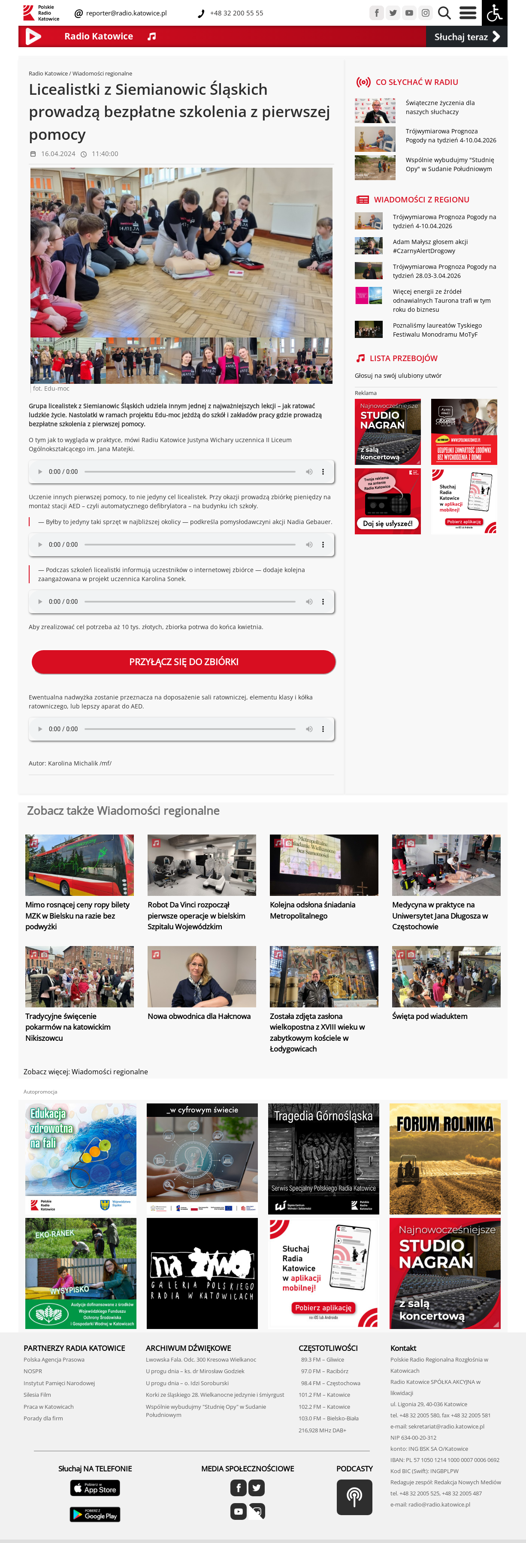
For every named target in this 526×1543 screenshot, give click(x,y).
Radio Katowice (48, 73)
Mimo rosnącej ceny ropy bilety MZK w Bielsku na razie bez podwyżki (77, 915)
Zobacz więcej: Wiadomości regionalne (86, 1071)
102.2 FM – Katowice (324, 1406)
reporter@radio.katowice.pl (126, 13)
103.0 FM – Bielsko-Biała (329, 1418)
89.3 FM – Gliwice (321, 1359)
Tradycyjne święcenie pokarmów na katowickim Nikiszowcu (68, 1027)
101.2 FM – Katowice (324, 1394)
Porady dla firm (43, 1418)
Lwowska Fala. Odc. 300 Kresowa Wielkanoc (201, 1359)
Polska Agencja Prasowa (54, 1359)
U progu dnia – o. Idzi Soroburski (187, 1383)
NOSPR (33, 1371)
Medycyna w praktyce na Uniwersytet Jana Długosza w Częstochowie (440, 915)
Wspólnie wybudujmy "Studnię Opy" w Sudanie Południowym (450, 164)
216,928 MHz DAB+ (322, 1430)
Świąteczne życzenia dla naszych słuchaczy (440, 107)
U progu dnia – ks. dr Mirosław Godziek (195, 1371)
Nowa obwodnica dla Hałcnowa (199, 1016)
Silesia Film (37, 1394)
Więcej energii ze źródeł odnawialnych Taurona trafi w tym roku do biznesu (442, 300)
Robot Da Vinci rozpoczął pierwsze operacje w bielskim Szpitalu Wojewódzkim (196, 915)
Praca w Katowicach (49, 1406)
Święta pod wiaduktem (430, 1016)
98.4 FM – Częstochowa (329, 1383)
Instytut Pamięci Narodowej (59, 1383)
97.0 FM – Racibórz (323, 1371)
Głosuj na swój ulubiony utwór (398, 375)
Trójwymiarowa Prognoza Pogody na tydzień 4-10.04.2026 (451, 135)
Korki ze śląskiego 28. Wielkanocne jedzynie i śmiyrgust (215, 1394)
